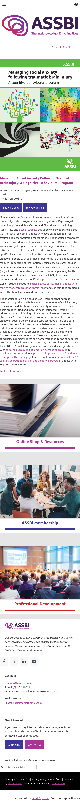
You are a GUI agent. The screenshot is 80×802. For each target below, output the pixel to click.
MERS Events (58, 783)
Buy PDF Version (35, 207)
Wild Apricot (40, 798)
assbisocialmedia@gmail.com (24, 702)
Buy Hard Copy (11, 207)
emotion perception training (50, 349)
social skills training (17, 349)
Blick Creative (15, 783)
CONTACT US (34, 744)
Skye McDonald (28, 229)
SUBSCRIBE (14, 744)
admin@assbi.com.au (19, 683)
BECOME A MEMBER (60, 47)
